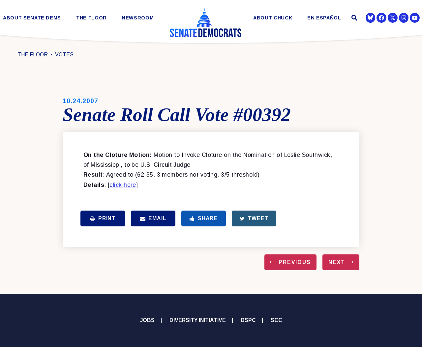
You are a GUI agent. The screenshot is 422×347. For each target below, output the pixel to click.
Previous (295, 262)
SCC (276, 320)
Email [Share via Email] (153, 218)
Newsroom (138, 17)
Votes (64, 54)
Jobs (147, 320)
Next (336, 262)
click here (122, 185)
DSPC (248, 320)
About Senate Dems (32, 17)
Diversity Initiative (197, 320)
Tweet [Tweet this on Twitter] (254, 218)
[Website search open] (353, 18)
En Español (324, 17)
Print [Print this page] (102, 218)
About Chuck (272, 17)
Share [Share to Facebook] (204, 218)
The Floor (91, 17)
